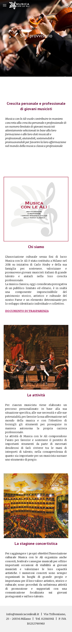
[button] (4, 5)
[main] (36, 35)
